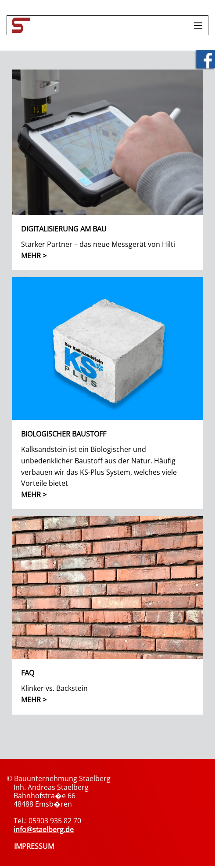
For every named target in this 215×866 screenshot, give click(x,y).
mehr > (34, 256)
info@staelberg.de (44, 829)
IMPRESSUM (34, 846)
